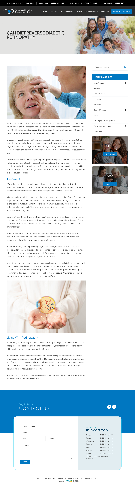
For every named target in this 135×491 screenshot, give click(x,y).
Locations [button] (69, 11)
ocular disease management (106, 127)
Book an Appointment (120, 11)
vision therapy (100, 83)
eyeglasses (99, 100)
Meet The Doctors (56, 11)
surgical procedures (103, 111)
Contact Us (104, 11)
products (98, 116)
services (98, 89)
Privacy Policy (92, 478)
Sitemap (84, 478)
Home (45, 11)
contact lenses (101, 94)
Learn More (110, 155)
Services (80, 11)
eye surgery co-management (106, 122)
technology (99, 133)
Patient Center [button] (92, 11)
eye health (99, 105)
